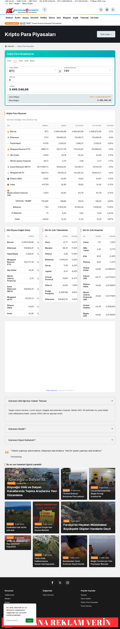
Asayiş (66, 521)
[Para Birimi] (32, 70)
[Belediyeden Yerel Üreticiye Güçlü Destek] (74, 552)
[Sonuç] (60, 88)
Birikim (32, 61)
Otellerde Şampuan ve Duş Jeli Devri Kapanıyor (17, 544)
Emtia (21, 61)
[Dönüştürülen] (87, 70)
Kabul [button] (29, 621)
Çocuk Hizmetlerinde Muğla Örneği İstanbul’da (100, 494)
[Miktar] (60, 79)
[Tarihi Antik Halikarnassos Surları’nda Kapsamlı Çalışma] (46, 552)
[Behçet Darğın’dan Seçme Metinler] (46, 518)
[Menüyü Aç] (44, 9)
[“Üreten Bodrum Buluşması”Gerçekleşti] (74, 484)
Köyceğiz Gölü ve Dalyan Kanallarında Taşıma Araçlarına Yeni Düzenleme (32, 491)
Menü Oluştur (27, 3)
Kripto (15, 61)
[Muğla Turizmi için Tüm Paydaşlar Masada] (102, 552)
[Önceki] (21, 23)
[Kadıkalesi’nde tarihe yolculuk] (18, 518)
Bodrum (66, 491)
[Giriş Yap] (112, 9)
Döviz (9, 61)
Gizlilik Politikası (12, 620)
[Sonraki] (24, 23)
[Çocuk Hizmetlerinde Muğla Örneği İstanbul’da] (102, 484)
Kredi (26, 61)
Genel (65, 558)
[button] (107, 9)
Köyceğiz (11, 484)
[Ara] (101, 9)
